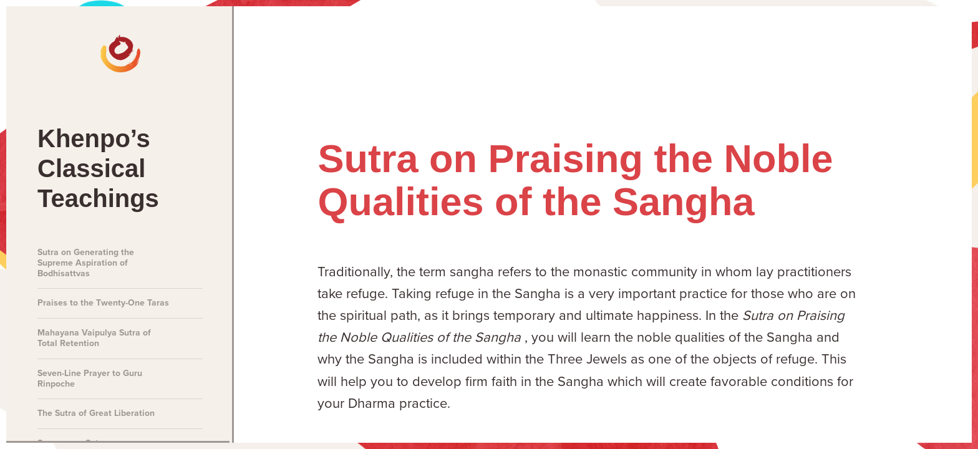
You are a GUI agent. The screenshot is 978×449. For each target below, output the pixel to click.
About (904, 44)
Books (834, 44)
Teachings (756, 44)
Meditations (601, 44)
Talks (680, 44)
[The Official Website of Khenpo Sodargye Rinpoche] (57, 43)
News (521, 44)
